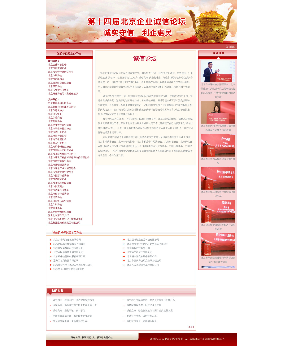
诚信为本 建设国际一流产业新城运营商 (73, 300)
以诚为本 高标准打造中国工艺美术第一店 (75, 305)
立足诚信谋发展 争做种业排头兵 (70, 321)
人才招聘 (97, 337)
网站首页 (75, 337)
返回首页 (230, 46)
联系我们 (86, 337)
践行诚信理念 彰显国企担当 (142, 321)
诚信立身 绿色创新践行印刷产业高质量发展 (150, 310)
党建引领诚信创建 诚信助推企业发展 (72, 316)
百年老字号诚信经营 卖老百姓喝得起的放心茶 (151, 300)
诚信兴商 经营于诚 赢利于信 (69, 310)
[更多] (191, 326)
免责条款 (108, 337)
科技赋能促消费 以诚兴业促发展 (144, 305)
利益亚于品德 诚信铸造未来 (142, 316)
